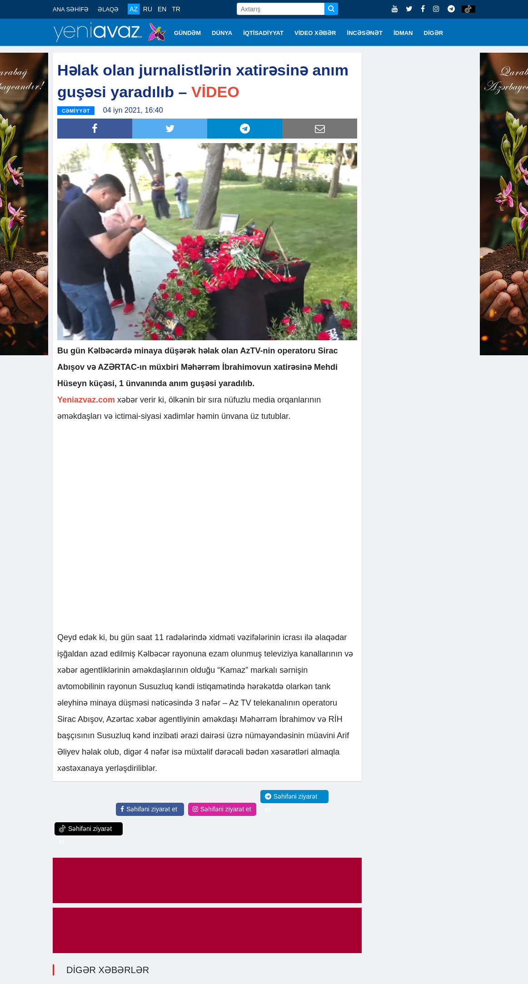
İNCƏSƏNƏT (365, 33)
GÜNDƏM (187, 33)
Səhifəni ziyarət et (148, 808)
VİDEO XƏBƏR (315, 33)
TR (176, 9)
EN (162, 9)
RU (147, 9)
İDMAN (403, 33)
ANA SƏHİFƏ (71, 9)
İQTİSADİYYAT (263, 33)
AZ (134, 9)
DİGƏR (433, 33)
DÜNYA (222, 33)
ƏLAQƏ (108, 9)
